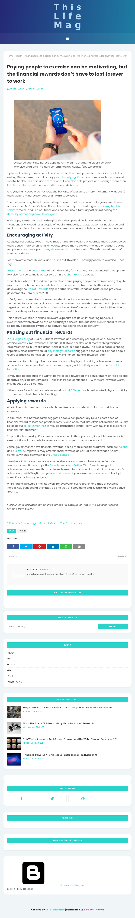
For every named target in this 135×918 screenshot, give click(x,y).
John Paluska (16, 88)
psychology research (61, 351)
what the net (15, 681)
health (18, 55)
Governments (16, 270)
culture (12, 664)
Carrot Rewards (38, 289)
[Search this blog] (52, 626)
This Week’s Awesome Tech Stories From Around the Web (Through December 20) (70, 739)
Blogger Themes (94, 909)
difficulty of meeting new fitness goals (32, 214)
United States (60, 455)
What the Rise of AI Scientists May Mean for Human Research (58, 723)
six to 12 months (34, 426)
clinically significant (73, 177)
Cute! (11, 652)
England (122, 447)
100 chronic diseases (20, 185)
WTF (10, 658)
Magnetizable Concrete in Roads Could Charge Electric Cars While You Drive (67, 707)
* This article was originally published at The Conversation (45, 523)
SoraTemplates (55, 909)
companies (39, 270)
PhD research (59, 249)
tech (11, 676)
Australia (18, 451)
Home (10, 55)
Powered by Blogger (46, 885)
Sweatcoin (57, 465)
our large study (20, 339)
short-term (74, 274)
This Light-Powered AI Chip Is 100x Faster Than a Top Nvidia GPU (60, 755)
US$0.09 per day (75, 390)
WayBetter (75, 465)
